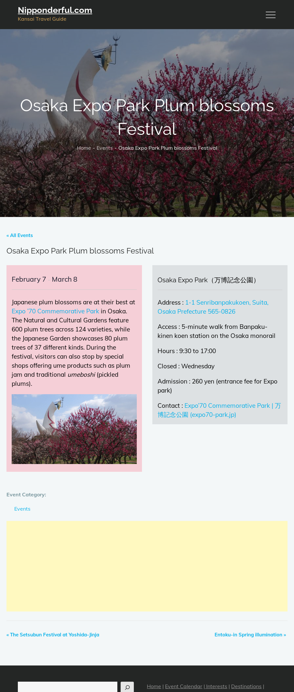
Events (22, 508)
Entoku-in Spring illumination (250, 635)
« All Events (19, 235)
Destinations (246, 686)
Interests (216, 686)
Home (154, 686)
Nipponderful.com (55, 10)
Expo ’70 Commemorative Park (55, 311)
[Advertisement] (147, 566)
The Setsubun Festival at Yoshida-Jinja (52, 635)
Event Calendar (183, 686)
